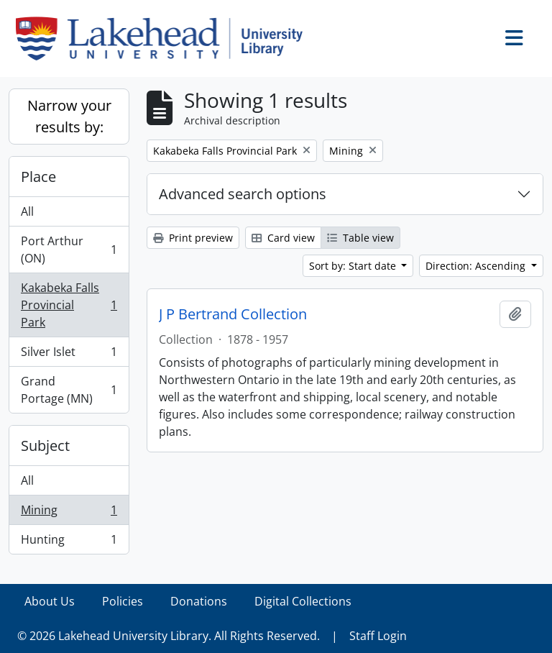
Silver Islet (68, 355)
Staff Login (378, 636)
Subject (45, 445)
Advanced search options (242, 194)
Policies (122, 601)
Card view (283, 238)
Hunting (68, 542)
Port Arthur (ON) (68, 249)
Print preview (193, 238)
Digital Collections (302, 601)
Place (38, 176)
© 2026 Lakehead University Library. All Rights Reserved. (168, 636)
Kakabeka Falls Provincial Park (68, 305)
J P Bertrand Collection (233, 314)
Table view (360, 238)
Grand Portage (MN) (68, 389)
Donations (198, 601)
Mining (68, 513)
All (27, 211)
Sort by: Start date (354, 266)
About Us (49, 601)
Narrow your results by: (69, 116)
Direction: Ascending (477, 266)
